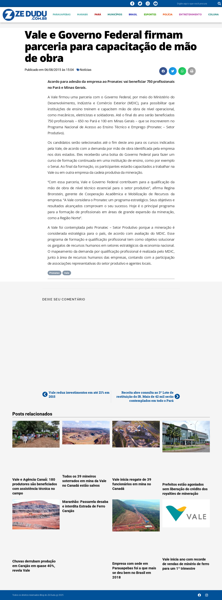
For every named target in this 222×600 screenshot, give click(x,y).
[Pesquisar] (219, 3)
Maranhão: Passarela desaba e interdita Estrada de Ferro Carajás (85, 506)
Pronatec (54, 273)
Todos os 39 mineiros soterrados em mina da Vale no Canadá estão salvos (84, 481)
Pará (98, 14)
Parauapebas (62, 14)
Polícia (167, 14)
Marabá (82, 14)
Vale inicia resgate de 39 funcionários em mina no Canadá (131, 484)
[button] (163, 71)
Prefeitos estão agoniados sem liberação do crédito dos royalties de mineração (185, 489)
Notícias (85, 70)
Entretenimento (190, 14)
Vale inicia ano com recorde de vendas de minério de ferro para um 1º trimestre (185, 564)
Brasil (133, 14)
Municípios (115, 14)
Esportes (150, 14)
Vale (66, 273)
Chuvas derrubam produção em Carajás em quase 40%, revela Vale (34, 566)
